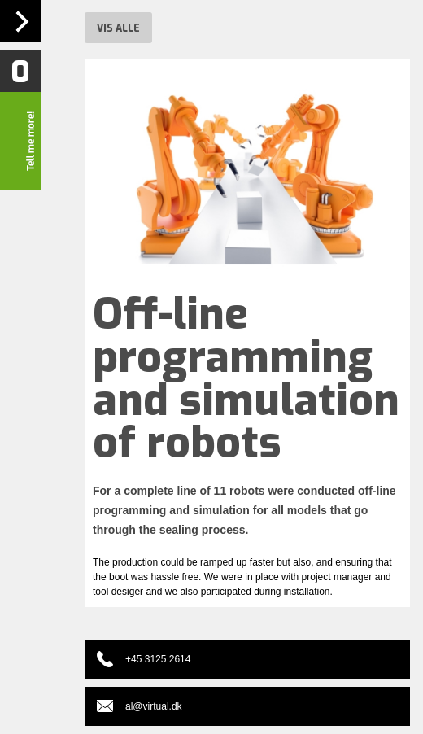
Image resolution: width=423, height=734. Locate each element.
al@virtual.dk (153, 706)
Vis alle (118, 28)
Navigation (20, 21)
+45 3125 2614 (157, 659)
